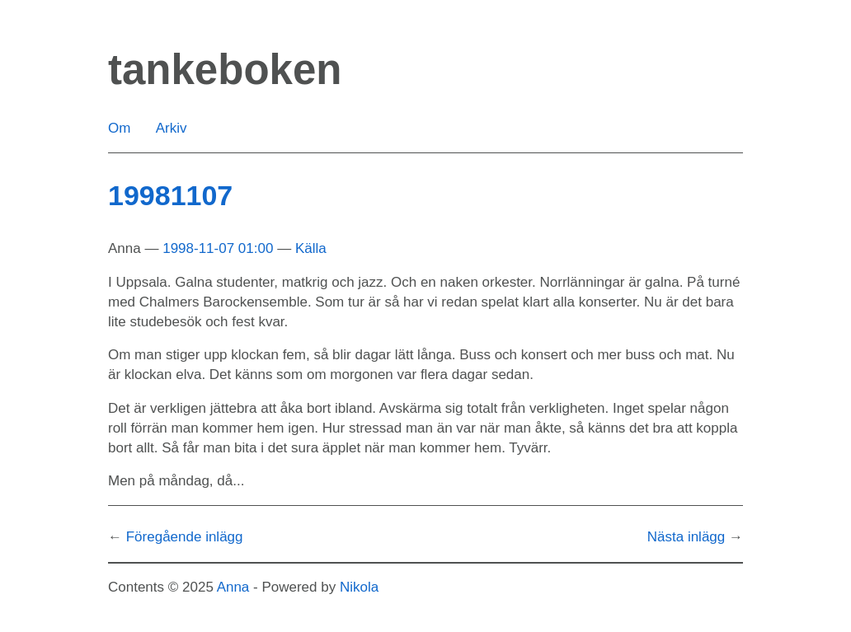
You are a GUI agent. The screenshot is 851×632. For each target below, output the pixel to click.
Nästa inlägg (686, 537)
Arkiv (171, 128)
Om (119, 128)
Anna (233, 587)
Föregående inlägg (184, 537)
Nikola (359, 587)
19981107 (170, 195)
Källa (311, 248)
